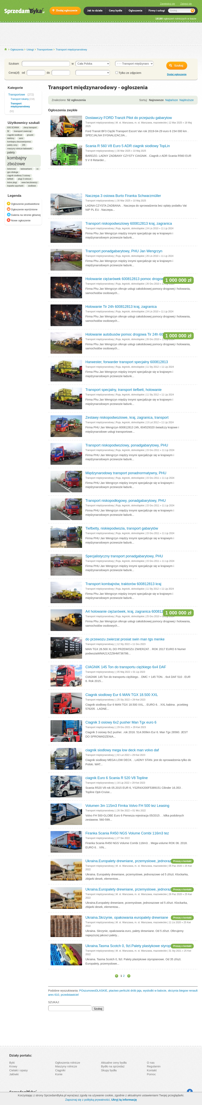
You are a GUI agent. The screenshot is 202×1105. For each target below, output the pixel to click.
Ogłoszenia (16, 49)
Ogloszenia (135, 11)
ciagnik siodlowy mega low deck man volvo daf (122, 750)
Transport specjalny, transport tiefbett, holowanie (123, 390)
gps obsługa (12, 172)
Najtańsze (171, 100)
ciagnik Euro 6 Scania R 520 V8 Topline (116, 778)
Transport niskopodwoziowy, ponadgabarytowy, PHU (126, 445)
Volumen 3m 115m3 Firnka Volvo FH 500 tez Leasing (127, 806)
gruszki (30, 135)
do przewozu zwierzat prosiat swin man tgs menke (125, 639)
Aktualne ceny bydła (114, 1062)
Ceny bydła (115, 11)
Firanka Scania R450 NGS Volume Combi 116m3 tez (127, 833)
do (48, 72)
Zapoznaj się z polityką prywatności (87, 1099)
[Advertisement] (101, 33)
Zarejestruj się (167, 3)
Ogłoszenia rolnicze (67, 1062)
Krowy (13, 1066)
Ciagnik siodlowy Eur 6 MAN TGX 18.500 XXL (121, 695)
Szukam (14, 63)
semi (21, 138)
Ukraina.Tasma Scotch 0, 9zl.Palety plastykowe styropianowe (133, 946)
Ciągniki (60, 1070)
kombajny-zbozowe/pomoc (19, 142)
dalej (128, 976)
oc (37, 169)
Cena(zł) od (17, 72)
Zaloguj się (186, 3)
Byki (12, 1062)
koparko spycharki (15, 186)
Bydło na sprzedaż (112, 1066)
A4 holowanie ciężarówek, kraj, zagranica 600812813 (127, 611)
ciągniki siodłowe (14, 135)
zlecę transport (30, 127)
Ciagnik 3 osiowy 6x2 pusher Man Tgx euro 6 (120, 722)
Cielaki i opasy (18, 1070)
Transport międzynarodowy (71, 49)
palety (11, 152)
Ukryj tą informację (124, 1099)
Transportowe (45, 49)
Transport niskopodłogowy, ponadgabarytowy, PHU (125, 501)
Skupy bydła (109, 1070)
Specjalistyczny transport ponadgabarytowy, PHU (124, 556)
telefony (10, 138)
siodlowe (32, 186)
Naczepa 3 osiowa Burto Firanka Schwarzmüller (123, 196)
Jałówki (14, 1074)
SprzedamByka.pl (5, 49)
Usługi (30, 49)
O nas (151, 1062)
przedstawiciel (70, 994)
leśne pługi (12, 182)
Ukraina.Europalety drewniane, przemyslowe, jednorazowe (131, 861)
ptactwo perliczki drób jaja (125, 990)
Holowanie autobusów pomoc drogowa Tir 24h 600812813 (131, 334)
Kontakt (152, 1070)
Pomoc (151, 1074)
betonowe (11, 169)
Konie (59, 1074)
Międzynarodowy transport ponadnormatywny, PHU (125, 473)
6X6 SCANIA (13, 127)
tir (8, 131)
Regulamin (154, 1066)
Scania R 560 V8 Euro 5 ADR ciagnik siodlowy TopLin (127, 146)
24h (23, 145)
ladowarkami (26, 169)
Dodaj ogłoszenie (66, 10)
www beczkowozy (29, 182)
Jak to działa (94, 11)
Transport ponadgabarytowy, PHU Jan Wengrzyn (123, 251)
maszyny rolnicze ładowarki (19, 149)
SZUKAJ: (54, 1002)
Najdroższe (187, 100)
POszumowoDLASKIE (93, 990)
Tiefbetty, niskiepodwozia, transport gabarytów (121, 528)
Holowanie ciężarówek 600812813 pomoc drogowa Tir (128, 279)
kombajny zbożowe (17, 160)
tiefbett (10, 179)
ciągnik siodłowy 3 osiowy (18, 175)
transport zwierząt (22, 131)
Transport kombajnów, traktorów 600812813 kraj (123, 584)
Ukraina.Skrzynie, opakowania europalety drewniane (126, 917)
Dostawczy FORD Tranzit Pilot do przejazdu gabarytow (128, 118)
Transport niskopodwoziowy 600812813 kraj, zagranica (128, 223)
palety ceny (12, 145)
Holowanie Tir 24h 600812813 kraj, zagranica (121, 307)
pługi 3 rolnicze (24, 179)
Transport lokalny (20, 99)
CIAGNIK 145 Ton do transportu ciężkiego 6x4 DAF (125, 667)
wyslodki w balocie (154, 990)
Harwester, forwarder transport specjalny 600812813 (126, 362)
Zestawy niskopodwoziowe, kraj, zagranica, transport (126, 417)
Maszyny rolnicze (66, 1066)
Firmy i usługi (157, 11)
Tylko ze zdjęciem (128, 72)
